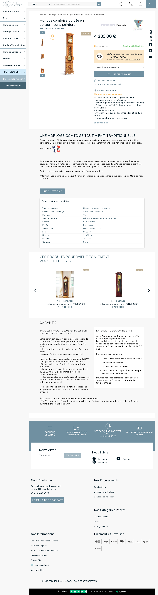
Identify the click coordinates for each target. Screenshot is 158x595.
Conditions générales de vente (44, 541)
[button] (121, 4)
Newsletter (47, 450)
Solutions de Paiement (104, 497)
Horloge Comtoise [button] (14, 52)
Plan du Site (36, 560)
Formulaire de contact (47, 500)
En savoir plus (101, 122)
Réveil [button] (14, 18)
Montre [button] (14, 58)
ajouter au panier (119, 74)
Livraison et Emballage (104, 492)
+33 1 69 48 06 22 (40, 493)
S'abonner (72, 455)
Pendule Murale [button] (14, 11)
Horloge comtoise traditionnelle (90, 14)
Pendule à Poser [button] (14, 38)
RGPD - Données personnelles (44, 550)
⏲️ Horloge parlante (40, 565)
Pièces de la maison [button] (14, 79)
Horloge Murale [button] (14, 25)
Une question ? (52, 191)
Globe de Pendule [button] (14, 65)
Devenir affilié (37, 570)
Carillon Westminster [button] (14, 45)
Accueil (44, 14)
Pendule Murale (101, 517)
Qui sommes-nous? (39, 555)
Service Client (100, 487)
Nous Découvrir (13, 85)
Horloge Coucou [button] (14, 31)
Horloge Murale (101, 526)
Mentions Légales (39, 546)
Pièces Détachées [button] (14, 72)
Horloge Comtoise (58, 14)
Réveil (97, 522)
